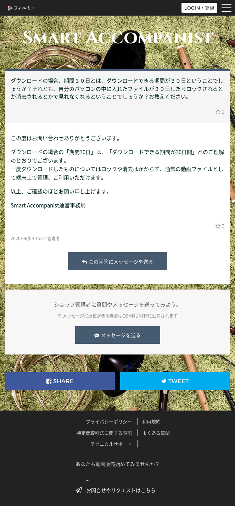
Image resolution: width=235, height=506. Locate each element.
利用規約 (151, 421)
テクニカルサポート (111, 443)
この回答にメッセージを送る (117, 261)
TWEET (175, 381)
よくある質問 (156, 432)
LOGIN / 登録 (199, 8)
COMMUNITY (135, 316)
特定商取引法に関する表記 (104, 432)
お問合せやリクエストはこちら (117, 490)
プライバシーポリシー (109, 421)
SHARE (60, 381)
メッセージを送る (117, 335)
